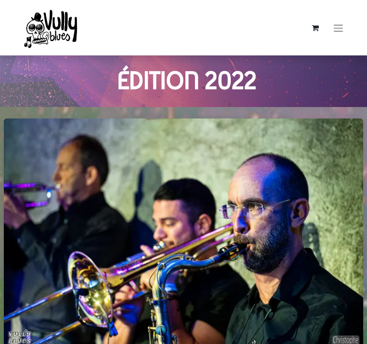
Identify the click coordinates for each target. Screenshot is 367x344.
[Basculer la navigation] (338, 27)
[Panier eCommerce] (314, 27)
